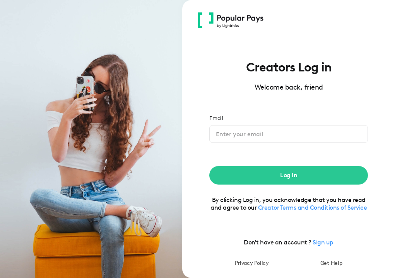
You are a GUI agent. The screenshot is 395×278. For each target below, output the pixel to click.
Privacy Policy (252, 263)
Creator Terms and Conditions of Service (312, 207)
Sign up (323, 242)
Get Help (331, 263)
